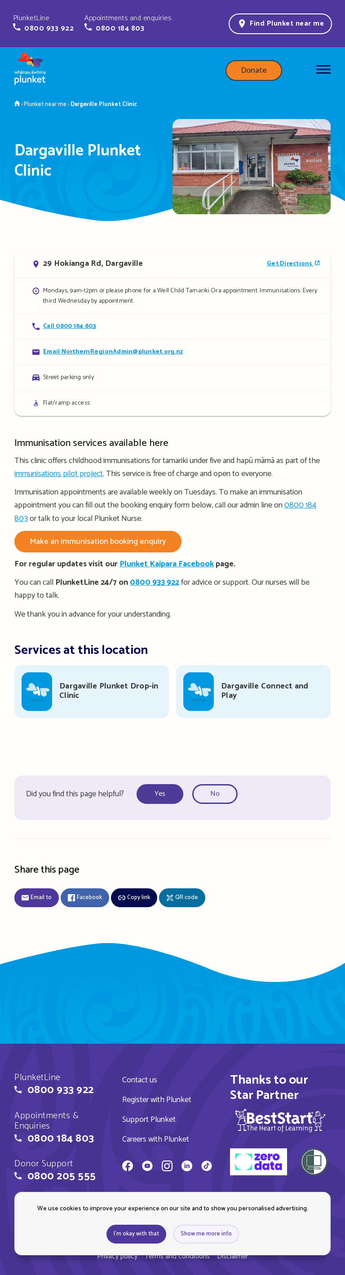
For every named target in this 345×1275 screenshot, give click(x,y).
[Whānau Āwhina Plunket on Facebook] (127, 1167)
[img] (280, 1120)
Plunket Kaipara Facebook (166, 564)
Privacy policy (117, 1256)
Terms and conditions (177, 1256)
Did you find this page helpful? (75, 794)
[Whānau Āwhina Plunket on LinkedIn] (186, 1167)
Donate (254, 70)
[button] (43, 23)
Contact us (139, 1080)
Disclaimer (232, 1256)
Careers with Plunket (155, 1139)
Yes (160, 794)
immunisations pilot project (58, 474)
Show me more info (206, 1234)
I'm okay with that (136, 1234)
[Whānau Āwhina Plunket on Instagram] (167, 1167)
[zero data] (258, 1163)
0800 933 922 (154, 582)
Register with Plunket (156, 1100)
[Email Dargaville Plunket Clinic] (172, 352)
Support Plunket (149, 1119)
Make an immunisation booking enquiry (98, 541)
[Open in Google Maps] (172, 264)
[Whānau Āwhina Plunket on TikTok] (206, 1167)
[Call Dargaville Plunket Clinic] (172, 326)
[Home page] (30, 70)
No (215, 794)
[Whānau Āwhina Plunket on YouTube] (147, 1167)
